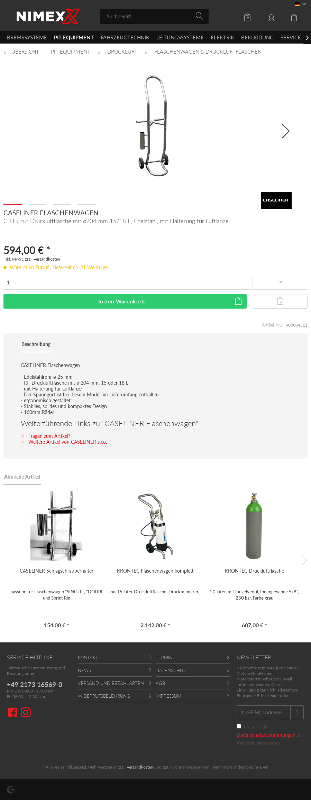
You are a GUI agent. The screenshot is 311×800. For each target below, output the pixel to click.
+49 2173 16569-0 (34, 684)
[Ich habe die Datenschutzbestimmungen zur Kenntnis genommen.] (239, 726)
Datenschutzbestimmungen (266, 735)
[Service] (290, 37)
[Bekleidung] (257, 37)
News (84, 670)
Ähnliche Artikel (22, 477)
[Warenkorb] (290, 16)
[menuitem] (154, 16)
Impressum (168, 696)
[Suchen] (200, 16)
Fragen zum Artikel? (45, 436)
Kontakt (88, 657)
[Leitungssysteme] (180, 37)
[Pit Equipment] (74, 37)
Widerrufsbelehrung (104, 696)
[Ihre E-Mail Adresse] (264, 712)
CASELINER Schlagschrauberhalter (56, 571)
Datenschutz (172, 670)
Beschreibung (36, 344)
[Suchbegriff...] (154, 16)
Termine (165, 657)
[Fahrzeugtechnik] (125, 37)
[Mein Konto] (266, 16)
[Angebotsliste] (242, 16)
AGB (160, 683)
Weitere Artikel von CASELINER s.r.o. (64, 442)
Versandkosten (140, 767)
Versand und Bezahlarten (111, 683)
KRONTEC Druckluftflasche (254, 571)
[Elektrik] (222, 37)
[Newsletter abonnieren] (297, 712)
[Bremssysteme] (27, 37)
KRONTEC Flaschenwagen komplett (155, 571)
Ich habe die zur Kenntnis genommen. (270, 735)
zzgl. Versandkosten (42, 259)
